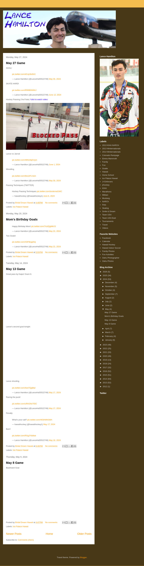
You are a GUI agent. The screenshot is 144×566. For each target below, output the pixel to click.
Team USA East (109, 218)
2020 (105, 356)
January (109, 340)
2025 (105, 275)
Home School (108, 175)
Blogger (83, 557)
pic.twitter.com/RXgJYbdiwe (24, 435)
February (109, 336)
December (110, 282)
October (109, 290)
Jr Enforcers (107, 181)
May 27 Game (15, 63)
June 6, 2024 (49, 196)
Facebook (106, 238)
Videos (105, 228)
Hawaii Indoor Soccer (111, 248)
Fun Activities (108, 254)
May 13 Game (15, 269)
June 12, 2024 (55, 95)
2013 (105, 382)
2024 (105, 279)
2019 (105, 360)
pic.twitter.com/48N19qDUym (24, 160)
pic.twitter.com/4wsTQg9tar (24, 388)
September (110, 294)
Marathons (106, 192)
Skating (105, 208)
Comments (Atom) (26, 540)
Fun (103, 165)
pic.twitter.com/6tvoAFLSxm (24, 176)
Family (105, 162)
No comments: (51, 203)
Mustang (106, 198)
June (107, 305)
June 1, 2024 (54, 164)
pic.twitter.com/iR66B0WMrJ (24, 90)
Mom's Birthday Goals (22, 219)
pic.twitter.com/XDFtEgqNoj (24, 242)
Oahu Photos (108, 261)
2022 (105, 348)
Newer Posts (13, 533)
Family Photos (108, 251)
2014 (105, 379)
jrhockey (105, 185)
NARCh (105, 201)
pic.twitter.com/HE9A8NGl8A (39, 420)
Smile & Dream (108, 211)
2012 (105, 386)
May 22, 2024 (55, 231)
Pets (104, 205)
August (108, 298)
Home (49, 533)
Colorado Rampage (110, 155)
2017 (105, 367)
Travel (105, 225)
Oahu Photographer (110, 258)
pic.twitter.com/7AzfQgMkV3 (43, 226)
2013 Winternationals (111, 148)
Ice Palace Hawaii (20, 207)
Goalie (105, 168)
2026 (105, 272)
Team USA (106, 215)
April (107, 328)
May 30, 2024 (55, 79)
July (107, 301)
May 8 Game (15, 462)
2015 (105, 375)
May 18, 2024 (55, 440)
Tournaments (107, 221)
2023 (105, 345)
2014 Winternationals (111, 152)
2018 (105, 363)
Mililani (105, 195)
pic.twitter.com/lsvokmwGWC (49, 191)
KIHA (104, 188)
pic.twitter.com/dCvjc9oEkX (24, 74)
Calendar (106, 241)
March (108, 332)
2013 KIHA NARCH (110, 145)
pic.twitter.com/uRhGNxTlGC (24, 404)
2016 (105, 371)
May (107, 309)
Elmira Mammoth (109, 158)
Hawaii (105, 172)
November (110, 286)
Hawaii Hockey (108, 244)
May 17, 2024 (55, 392)
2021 (105, 352)
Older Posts (84, 533)
